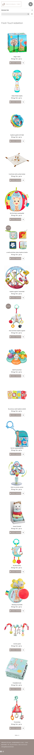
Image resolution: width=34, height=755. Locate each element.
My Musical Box (17, 565)
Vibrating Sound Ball (17, 604)
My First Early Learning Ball (17, 213)
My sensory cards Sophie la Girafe (17, 409)
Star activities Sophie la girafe (17, 330)
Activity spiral (17, 643)
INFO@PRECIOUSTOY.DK (7, 746)
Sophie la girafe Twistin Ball (17, 291)
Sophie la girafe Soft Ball (17, 135)
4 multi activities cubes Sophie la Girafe (17, 252)
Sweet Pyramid (17, 526)
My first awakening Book (17, 448)
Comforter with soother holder (17, 174)
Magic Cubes (17, 56)
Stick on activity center (17, 487)
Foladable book (17, 683)
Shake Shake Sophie (17, 96)
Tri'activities (17, 722)
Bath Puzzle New (17, 369)
